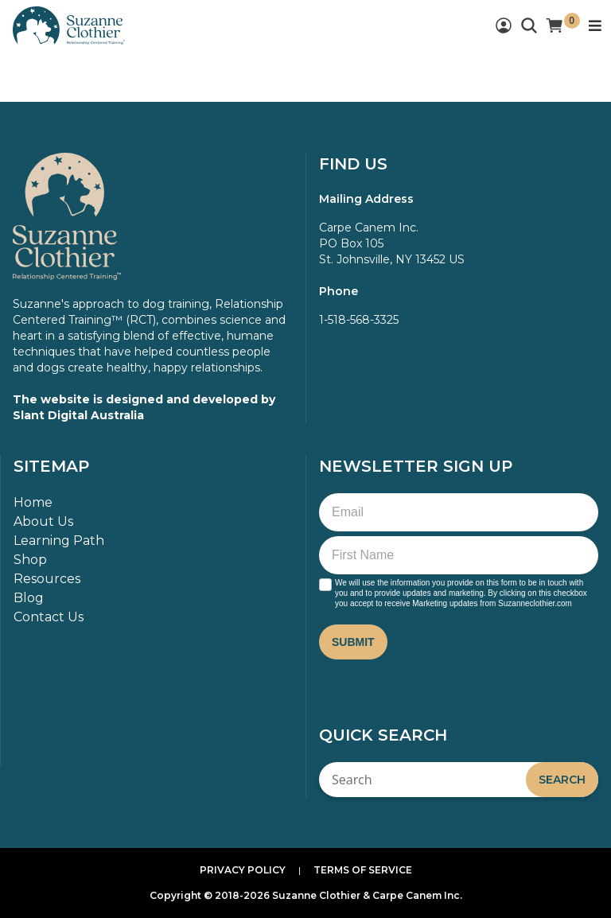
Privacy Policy (243, 870)
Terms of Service (362, 870)
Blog (29, 597)
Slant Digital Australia (78, 415)
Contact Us (49, 616)
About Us (43, 521)
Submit (353, 642)
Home (33, 502)
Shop (30, 559)
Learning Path (59, 540)
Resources (47, 578)
